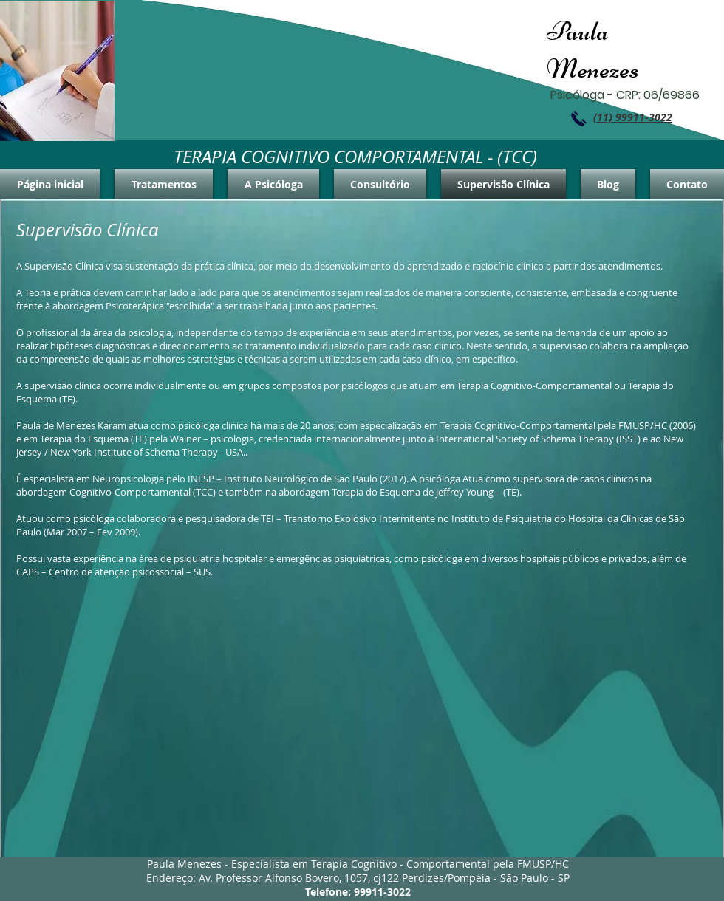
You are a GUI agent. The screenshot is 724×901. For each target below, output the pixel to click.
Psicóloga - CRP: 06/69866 (625, 94)
